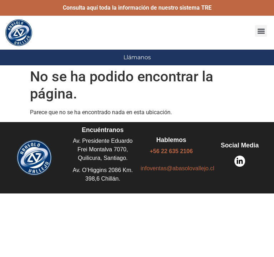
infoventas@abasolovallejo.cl (177, 168)
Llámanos (137, 57)
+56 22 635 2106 (171, 151)
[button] (261, 31)
